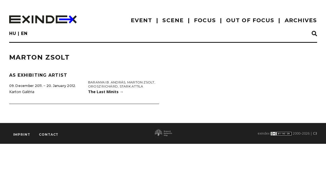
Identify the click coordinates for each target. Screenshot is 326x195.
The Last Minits (105, 91)
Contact (48, 134)
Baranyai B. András (106, 82)
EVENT (141, 20)
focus (205, 20)
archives (301, 20)
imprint (21, 134)
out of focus (250, 20)
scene (173, 20)
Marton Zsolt (140, 82)
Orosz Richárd (103, 86)
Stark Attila (131, 86)
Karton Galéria (21, 91)
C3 (315, 133)
